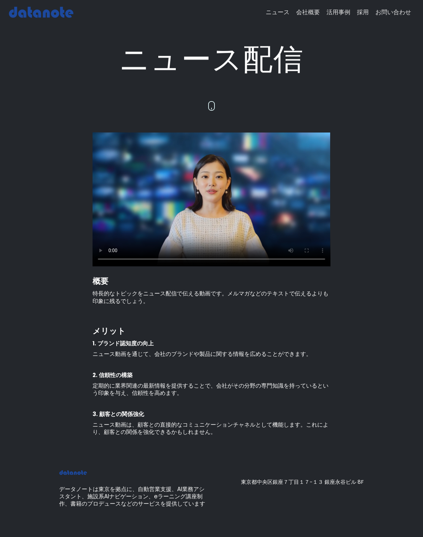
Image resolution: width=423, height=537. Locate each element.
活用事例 (338, 12)
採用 (363, 12)
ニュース (277, 12)
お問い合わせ (393, 12)
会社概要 (308, 12)
